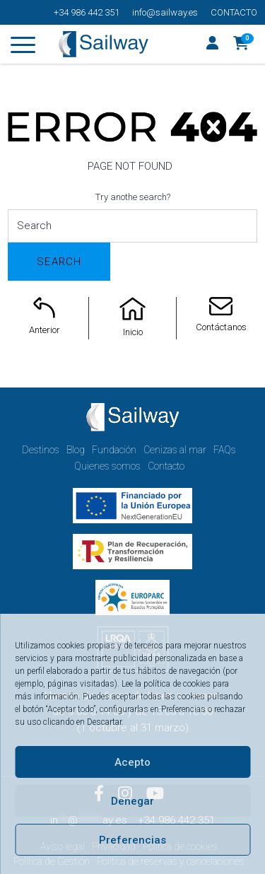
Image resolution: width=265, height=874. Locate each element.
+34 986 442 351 (86, 12)
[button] (241, 44)
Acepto (132, 762)
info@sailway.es (165, 12)
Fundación (114, 449)
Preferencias (132, 840)
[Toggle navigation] (23, 47)
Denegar (132, 801)
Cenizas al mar (174, 449)
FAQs (224, 449)
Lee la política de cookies (166, 684)
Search (59, 261)
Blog (75, 449)
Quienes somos (107, 466)
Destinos (40, 449)
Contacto (234, 12)
